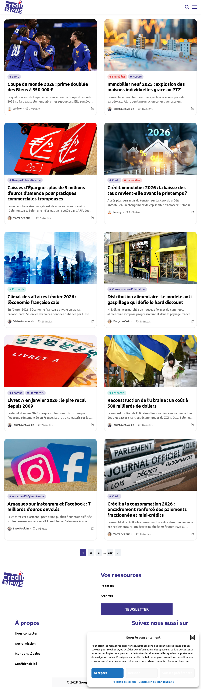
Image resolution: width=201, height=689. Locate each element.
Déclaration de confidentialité (156, 681)
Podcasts (107, 585)
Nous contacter (26, 633)
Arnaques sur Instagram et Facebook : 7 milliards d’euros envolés (49, 506)
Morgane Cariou (22, 218)
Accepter (100, 673)
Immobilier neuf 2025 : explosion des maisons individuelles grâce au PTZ (146, 86)
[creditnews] (13, 579)
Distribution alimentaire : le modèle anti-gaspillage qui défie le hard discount (150, 299)
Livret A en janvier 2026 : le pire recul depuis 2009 (46, 402)
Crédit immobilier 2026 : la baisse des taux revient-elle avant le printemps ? (147, 190)
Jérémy (17, 109)
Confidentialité (26, 663)
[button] (192, 637)
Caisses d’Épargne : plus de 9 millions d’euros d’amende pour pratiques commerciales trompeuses (46, 193)
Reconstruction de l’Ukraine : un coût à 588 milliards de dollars (147, 402)
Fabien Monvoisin (123, 109)
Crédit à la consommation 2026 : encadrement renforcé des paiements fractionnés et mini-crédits (147, 509)
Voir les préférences (177, 673)
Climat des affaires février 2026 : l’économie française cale (41, 299)
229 (110, 552)
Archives (107, 595)
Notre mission (25, 643)
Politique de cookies (124, 681)
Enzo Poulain (21, 528)
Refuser (134, 673)
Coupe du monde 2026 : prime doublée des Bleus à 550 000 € (47, 86)
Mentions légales (27, 653)
